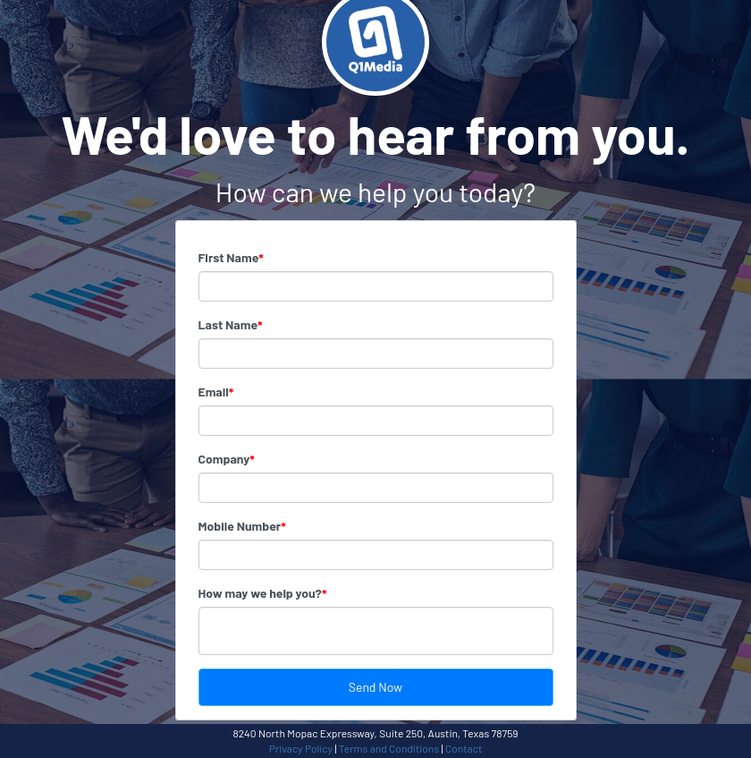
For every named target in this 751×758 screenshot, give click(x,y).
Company (226, 458)
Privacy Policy (301, 748)
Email (216, 391)
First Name (231, 257)
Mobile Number (242, 525)
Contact (463, 748)
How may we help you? (262, 592)
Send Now (375, 686)
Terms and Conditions (389, 748)
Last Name (230, 324)
